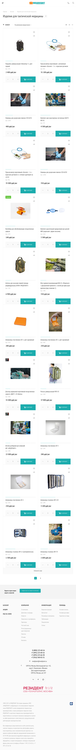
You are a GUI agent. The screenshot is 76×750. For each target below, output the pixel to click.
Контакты (23, 638)
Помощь (62, 603)
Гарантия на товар (64, 614)
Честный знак (25, 623)
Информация (46, 603)
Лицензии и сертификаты (28, 617)
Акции (5, 608)
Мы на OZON (7, 612)
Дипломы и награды (27, 611)
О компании (24, 608)
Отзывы (23, 635)
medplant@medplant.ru (39, 659)
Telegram (38, 677)
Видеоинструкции (47, 608)
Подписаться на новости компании (30, 588)
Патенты (23, 632)
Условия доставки (64, 611)
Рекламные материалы (48, 614)
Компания (25, 603)
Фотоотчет (44, 611)
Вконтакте (33, 677)
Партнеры (24, 620)
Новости (23, 614)
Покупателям (45, 620)
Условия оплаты (63, 608)
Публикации (45, 617)
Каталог (6, 603)
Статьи (43, 623)
